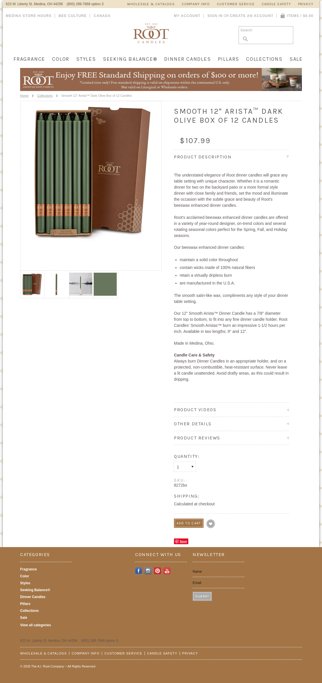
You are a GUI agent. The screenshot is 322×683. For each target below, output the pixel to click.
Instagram (148, 570)
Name (197, 572)
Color (60, 59)
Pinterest (157, 570)
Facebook (138, 570)
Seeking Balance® (130, 59)
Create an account (251, 16)
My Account (187, 16)
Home (24, 95)
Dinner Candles (187, 59)
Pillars (228, 59)
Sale (296, 59)
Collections (264, 59)
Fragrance (29, 59)
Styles (86, 59)
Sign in (215, 16)
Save (183, 541)
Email (197, 583)
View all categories (35, 625)
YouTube (167, 570)
